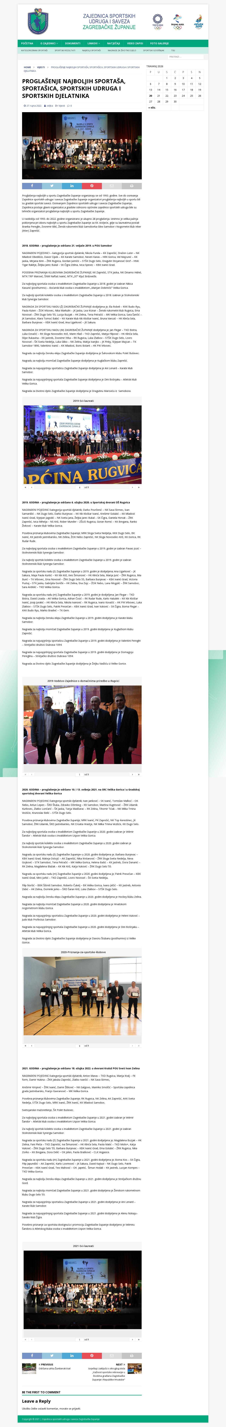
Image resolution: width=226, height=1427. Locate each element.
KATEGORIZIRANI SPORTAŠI (34, 50)
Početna (27, 43)
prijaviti (76, 1408)
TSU (173, 50)
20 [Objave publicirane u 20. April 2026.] (150, 95)
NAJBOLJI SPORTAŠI (91, 50)
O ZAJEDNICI (47, 43)
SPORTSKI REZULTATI (65, 50)
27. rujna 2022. (34, 105)
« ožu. (152, 107)
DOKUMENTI (72, 43)
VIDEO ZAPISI (135, 43)
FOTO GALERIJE (159, 43)
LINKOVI (92, 43)
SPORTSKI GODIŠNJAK (153, 50)
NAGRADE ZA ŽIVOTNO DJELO (122, 50)
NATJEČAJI (113, 43)
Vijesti (62, 105)
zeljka (50, 105)
